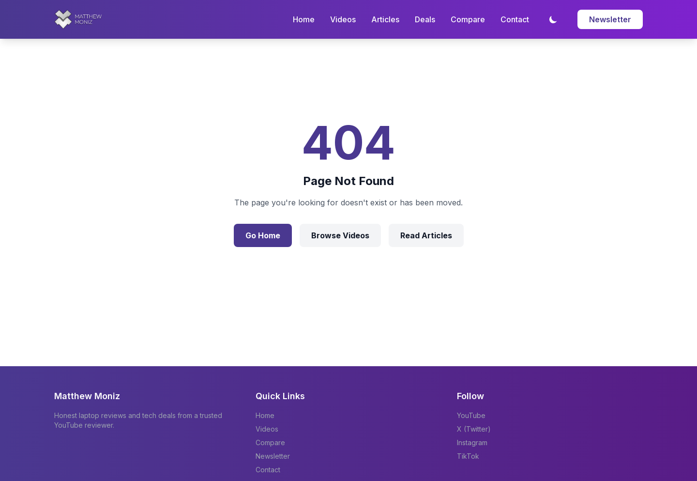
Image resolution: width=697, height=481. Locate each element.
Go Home (262, 235)
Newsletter (610, 19)
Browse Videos (340, 235)
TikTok (468, 456)
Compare (468, 19)
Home (304, 19)
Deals (425, 19)
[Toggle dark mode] (553, 19)
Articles (385, 19)
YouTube (471, 415)
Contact (514, 19)
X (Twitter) (474, 429)
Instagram (472, 442)
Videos (343, 19)
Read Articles (426, 235)
